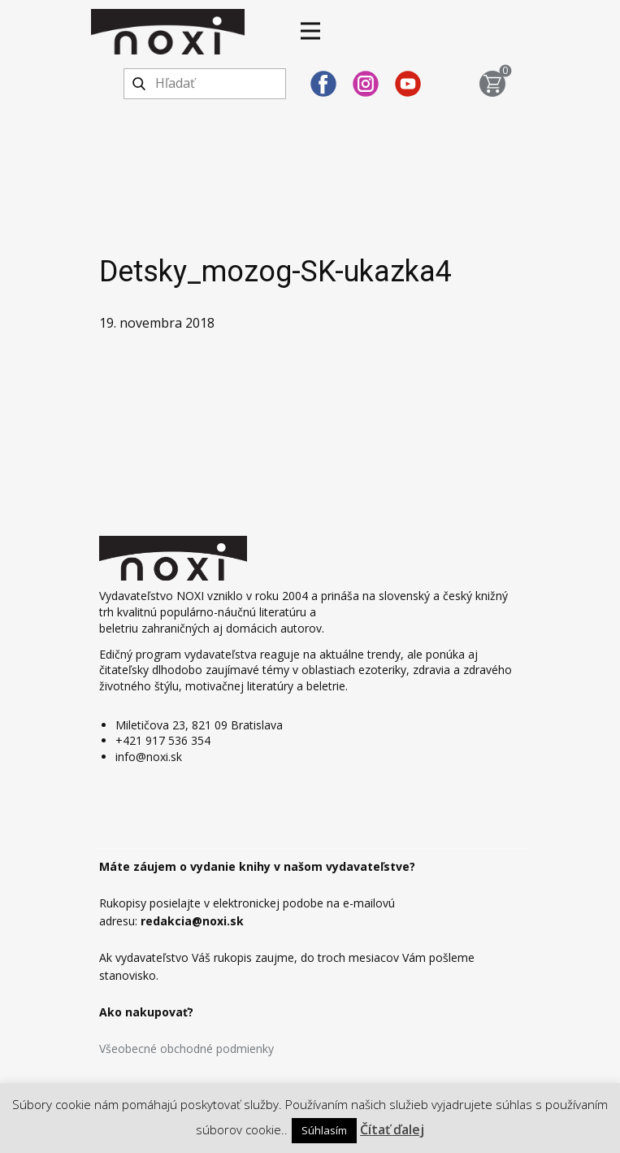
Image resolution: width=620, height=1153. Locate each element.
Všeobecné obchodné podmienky (186, 1048)
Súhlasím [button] (324, 1130)
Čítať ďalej (392, 1129)
